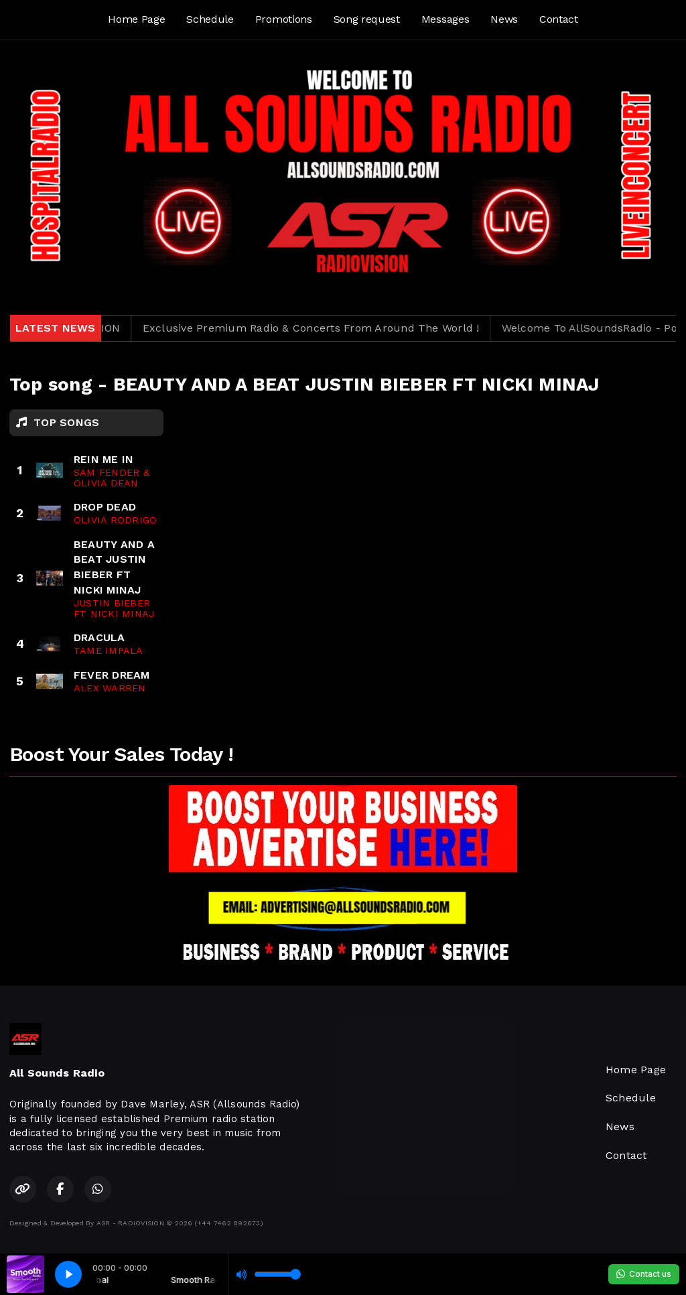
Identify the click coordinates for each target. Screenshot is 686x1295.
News (504, 19)
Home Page (136, 19)
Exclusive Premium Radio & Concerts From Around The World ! (325, 328)
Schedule (209, 19)
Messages (445, 19)
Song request (367, 19)
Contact (558, 19)
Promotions (283, 19)
